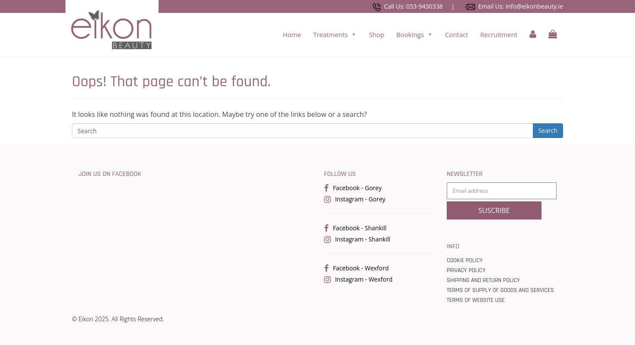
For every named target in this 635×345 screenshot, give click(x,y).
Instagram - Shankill (362, 239)
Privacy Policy (466, 270)
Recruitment (498, 34)
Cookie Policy (464, 260)
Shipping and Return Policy (483, 280)
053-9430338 (424, 6)
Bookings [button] (414, 34)
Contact (456, 34)
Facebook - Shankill (360, 228)
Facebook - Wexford (361, 268)
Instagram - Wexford (363, 279)
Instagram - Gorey (360, 199)
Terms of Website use (476, 300)
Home (292, 34)
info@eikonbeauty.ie (534, 6)
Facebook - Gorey (357, 188)
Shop (376, 34)
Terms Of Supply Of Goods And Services (500, 290)
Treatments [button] (335, 34)
